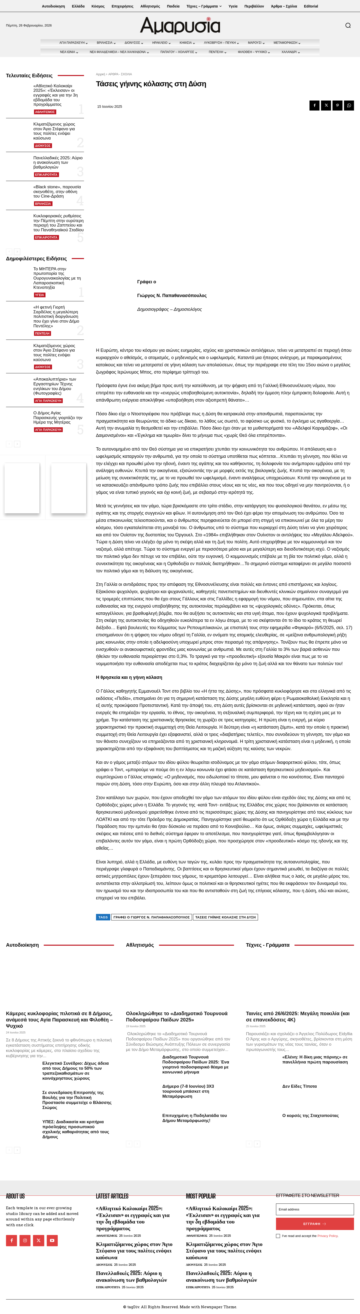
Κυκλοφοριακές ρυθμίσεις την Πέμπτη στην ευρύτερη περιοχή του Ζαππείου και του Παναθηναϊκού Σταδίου (59, 223)
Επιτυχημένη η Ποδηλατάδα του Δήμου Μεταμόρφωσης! (194, 1118)
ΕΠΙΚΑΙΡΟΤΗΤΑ (46, 175)
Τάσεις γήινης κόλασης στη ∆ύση (225, 917)
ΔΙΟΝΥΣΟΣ (43, 146)
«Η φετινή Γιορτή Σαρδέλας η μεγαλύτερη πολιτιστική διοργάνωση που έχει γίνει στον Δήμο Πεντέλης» (56, 316)
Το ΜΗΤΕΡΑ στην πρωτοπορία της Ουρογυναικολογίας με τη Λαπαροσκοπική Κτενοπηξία (57, 278)
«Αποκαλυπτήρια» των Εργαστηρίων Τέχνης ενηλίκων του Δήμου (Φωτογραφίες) (55, 386)
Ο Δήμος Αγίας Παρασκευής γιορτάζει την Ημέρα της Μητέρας (58, 418)
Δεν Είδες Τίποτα (299, 1086)
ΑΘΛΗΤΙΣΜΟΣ (45, 112)
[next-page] (17, 252)
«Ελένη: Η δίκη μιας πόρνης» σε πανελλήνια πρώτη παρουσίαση (315, 1059)
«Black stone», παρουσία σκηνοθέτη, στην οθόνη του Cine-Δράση (57, 192)
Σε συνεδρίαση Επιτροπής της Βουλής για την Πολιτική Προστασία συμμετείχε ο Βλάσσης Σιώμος (77, 1100)
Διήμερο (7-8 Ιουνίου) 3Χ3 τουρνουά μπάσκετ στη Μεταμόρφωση (188, 1091)
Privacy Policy (328, 1236)
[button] (348, 25)
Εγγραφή (314, 1223)
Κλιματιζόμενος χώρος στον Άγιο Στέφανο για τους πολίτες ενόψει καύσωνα (54, 131)
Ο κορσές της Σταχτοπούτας (310, 1115)
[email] (315, 1209)
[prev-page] (9, 252)
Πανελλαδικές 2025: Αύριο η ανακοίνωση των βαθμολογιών (58, 163)
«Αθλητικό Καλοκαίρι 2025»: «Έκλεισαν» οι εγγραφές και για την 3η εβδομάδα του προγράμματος (56, 95)
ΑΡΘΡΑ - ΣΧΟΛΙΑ (120, 74)
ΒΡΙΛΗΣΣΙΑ (43, 204)
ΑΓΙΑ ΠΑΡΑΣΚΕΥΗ (48, 401)
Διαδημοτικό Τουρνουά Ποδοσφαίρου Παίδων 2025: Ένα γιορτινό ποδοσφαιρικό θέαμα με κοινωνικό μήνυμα (195, 1064)
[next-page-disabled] (137, 1144)
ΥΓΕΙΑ (39, 295)
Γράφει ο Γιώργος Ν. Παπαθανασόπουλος (152, 917)
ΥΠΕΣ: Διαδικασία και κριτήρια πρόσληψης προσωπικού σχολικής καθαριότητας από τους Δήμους (75, 1129)
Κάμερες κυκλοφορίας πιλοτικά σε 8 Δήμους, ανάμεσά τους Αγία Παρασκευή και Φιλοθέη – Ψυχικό (59, 1020)
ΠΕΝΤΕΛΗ (42, 333)
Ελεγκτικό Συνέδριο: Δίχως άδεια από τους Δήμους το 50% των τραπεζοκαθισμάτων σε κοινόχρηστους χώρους (75, 1071)
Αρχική (100, 74)
